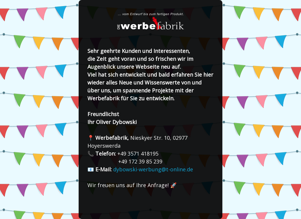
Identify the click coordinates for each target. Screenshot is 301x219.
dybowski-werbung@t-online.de (153, 169)
